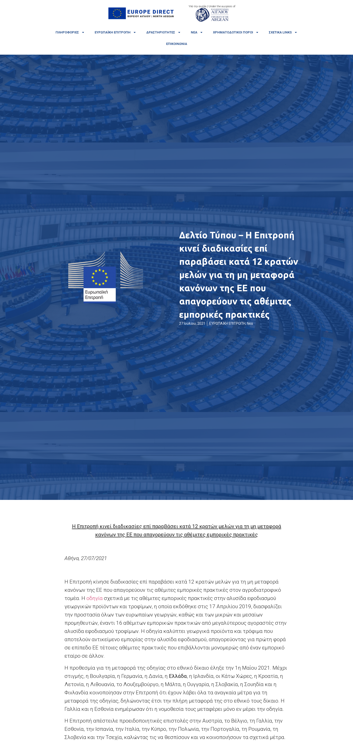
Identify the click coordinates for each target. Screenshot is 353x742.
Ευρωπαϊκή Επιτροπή (115, 32)
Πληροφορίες (70, 32)
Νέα (197, 32)
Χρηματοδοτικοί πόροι (236, 32)
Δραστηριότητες (163, 32)
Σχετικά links (283, 32)
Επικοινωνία (176, 44)
